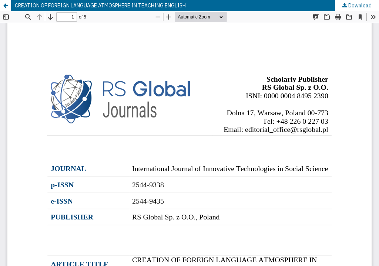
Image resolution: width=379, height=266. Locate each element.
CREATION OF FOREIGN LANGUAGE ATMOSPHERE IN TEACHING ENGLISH (100, 5)
